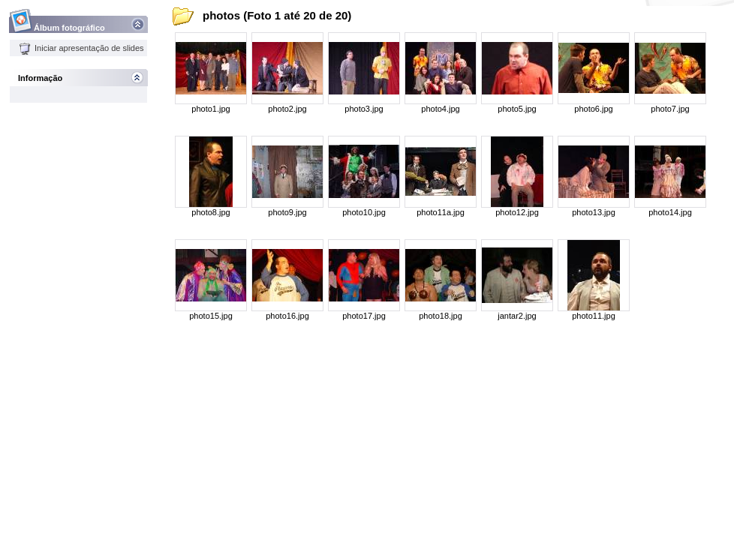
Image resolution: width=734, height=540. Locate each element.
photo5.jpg (517, 108)
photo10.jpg (364, 212)
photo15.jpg (211, 315)
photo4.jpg (440, 108)
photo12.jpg (517, 212)
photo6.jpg (593, 108)
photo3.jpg (363, 108)
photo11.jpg (593, 315)
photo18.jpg (440, 315)
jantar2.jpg (517, 315)
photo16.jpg (287, 315)
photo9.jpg (287, 212)
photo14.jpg (670, 212)
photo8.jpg (210, 212)
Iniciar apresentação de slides (81, 48)
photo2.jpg (287, 108)
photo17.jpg (364, 315)
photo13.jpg (593, 212)
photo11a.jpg (441, 212)
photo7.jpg (670, 108)
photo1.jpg (210, 108)
